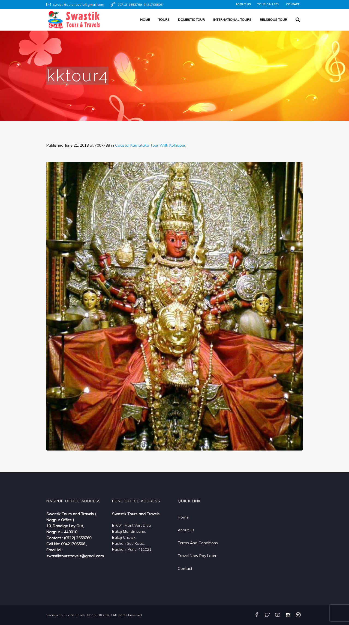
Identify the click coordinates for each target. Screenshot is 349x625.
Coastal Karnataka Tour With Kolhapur (150, 145)
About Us (186, 530)
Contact (185, 568)
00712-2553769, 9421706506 (140, 4)
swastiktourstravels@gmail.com (78, 4)
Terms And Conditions (198, 542)
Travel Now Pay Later (197, 555)
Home (183, 517)
